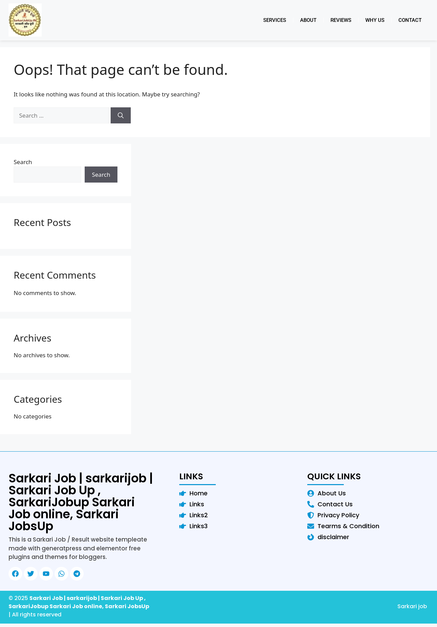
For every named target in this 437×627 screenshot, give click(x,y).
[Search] (121, 115)
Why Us (374, 20)
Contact (410, 20)
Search (23, 162)
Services (274, 20)
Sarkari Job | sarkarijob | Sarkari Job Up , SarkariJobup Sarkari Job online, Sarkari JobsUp (81, 502)
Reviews (340, 20)
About (308, 20)
